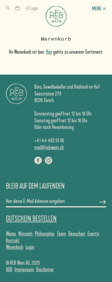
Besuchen (76, 233)
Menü (96, 8)
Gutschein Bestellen (31, 218)
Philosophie (44, 233)
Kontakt (13, 240)
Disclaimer (45, 269)
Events (93, 233)
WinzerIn (25, 233)
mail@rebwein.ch (49, 147)
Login (30, 247)
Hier (49, 52)
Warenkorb (14, 247)
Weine (11, 233)
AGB (9, 269)
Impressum (24, 269)
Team (61, 233)
